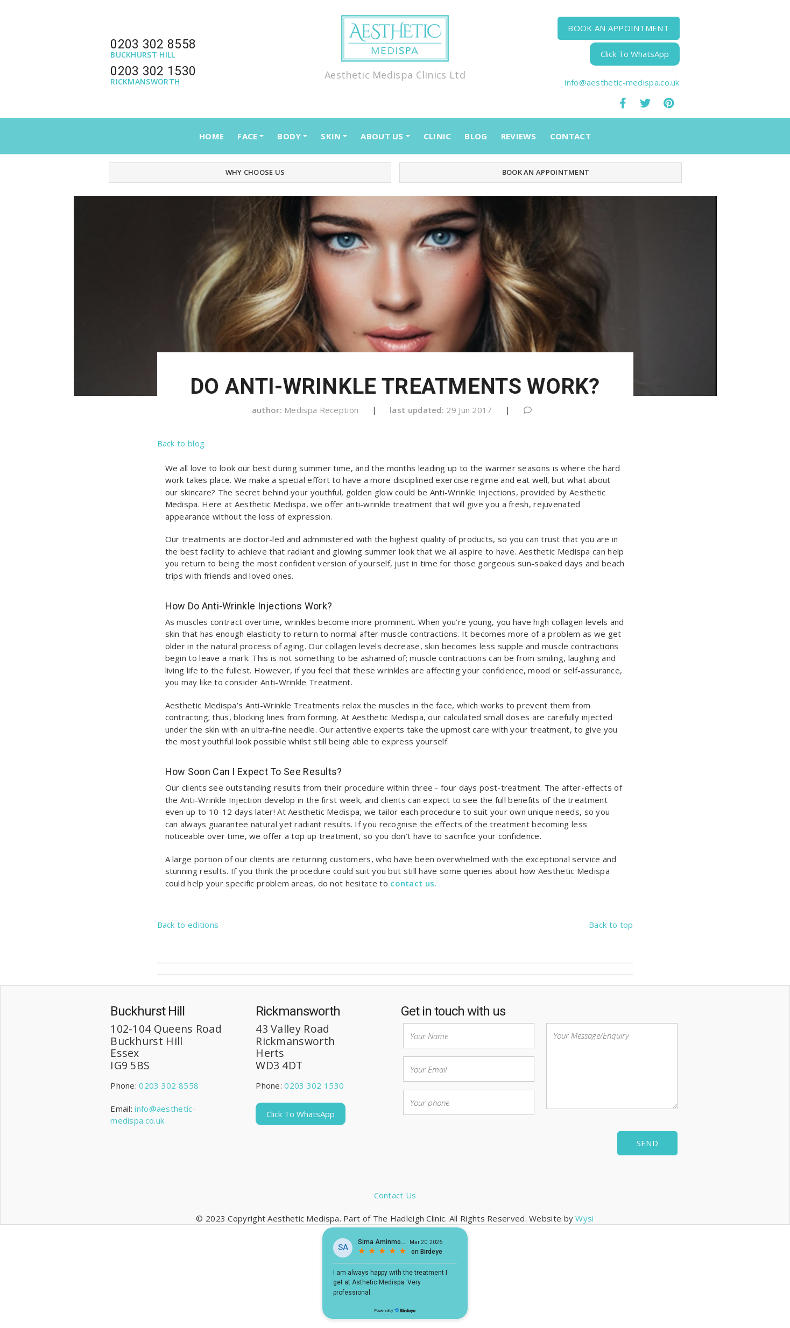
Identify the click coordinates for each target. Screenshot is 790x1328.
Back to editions (188, 924)
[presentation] (485, 1144)
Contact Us (395, 1195)
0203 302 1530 (314, 1085)
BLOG (475, 136)
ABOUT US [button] (382, 136)
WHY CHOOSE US (250, 172)
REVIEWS (519, 136)
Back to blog (181, 443)
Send (647, 1143)
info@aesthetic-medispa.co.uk (622, 82)
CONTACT (570, 136)
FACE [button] (247, 136)
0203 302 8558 (169, 1085)
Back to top (611, 924)
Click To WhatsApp (635, 53)
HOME (211, 136)
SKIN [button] (331, 136)
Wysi (584, 1218)
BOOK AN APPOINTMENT (618, 28)
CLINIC (438, 136)
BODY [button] (289, 136)
